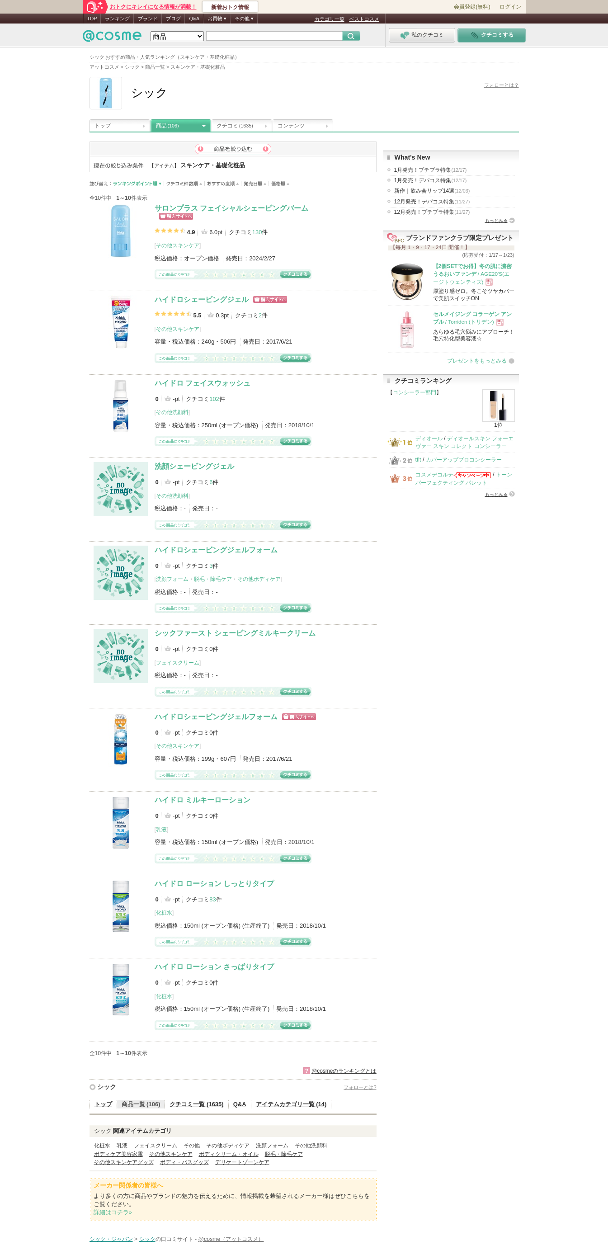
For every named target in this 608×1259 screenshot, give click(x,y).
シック (106, 1086)
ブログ (173, 18)
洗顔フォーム (172, 579)
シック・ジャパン (111, 1239)
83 (212, 899)
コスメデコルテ (434, 475)
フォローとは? (360, 1087)
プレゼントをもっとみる (477, 361)
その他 (192, 1145)
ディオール (429, 438)
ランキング (117, 18)
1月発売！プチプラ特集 (430, 170)
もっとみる (496, 220)
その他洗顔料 (172, 412)
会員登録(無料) (472, 7)
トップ (102, 126)
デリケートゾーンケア (242, 1162)
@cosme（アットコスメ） (231, 1239)
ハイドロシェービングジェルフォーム (216, 550)
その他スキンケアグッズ (124, 1162)
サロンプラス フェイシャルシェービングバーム (231, 208)
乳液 (161, 829)
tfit (418, 460)
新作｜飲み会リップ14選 (432, 191)
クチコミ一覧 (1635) (196, 1104)
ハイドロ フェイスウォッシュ (202, 383)
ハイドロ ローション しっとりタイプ (214, 883)
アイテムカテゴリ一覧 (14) (291, 1104)
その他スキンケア (177, 245)
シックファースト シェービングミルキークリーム (235, 633)
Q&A (194, 18)
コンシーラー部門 (414, 392)
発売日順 (255, 183)
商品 (167, 126)
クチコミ (235, 126)
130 (257, 232)
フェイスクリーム (177, 663)
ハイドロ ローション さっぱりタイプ (214, 967)
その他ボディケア (259, 579)
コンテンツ (291, 126)
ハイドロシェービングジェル (202, 299)
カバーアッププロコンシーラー (464, 460)
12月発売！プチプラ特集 (432, 212)
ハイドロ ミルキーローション (202, 800)
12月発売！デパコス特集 (432, 201)
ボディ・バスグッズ (184, 1162)
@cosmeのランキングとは (344, 1071)
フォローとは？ (501, 85)
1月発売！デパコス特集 (430, 180)
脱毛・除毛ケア (213, 579)
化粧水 (164, 913)
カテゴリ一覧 (329, 19)
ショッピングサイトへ (176, 216)
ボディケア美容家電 (118, 1154)
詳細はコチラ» (113, 1212)
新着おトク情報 (230, 7)
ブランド (148, 18)
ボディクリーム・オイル (229, 1154)
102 (214, 399)
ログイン (510, 7)
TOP (92, 18)
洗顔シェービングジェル (194, 466)
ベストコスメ (364, 19)
